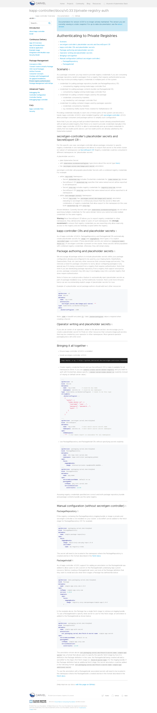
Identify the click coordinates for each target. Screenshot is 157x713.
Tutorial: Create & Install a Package (41, 66)
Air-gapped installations (37, 78)
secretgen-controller (112, 115)
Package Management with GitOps (41, 83)
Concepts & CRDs (35, 64)
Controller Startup (35, 97)
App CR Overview (35, 43)
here (117, 163)
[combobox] (40, 23)
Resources (97, 4)
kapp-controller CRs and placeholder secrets (77, 47)
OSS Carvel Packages (36, 69)
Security (32, 111)
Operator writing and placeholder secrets (76, 53)
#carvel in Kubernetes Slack (115, 4)
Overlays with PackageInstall (39, 76)
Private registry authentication (39, 81)
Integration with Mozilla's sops (39, 52)
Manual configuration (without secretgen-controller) (80, 58)
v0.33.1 (31, 18)
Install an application (36, 48)
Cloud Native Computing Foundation (65, 700)
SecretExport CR (87, 150)
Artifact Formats (35, 71)
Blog (88, 4)
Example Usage (34, 50)
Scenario (63, 42)
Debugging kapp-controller (38, 99)
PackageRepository (70, 61)
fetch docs (96, 555)
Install (31, 34)
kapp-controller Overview (45, 16)
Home (62, 4)
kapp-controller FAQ (36, 109)
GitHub (76, 16)
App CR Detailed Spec (37, 45)
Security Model (34, 55)
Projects (70, 4)
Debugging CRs (34, 92)
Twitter (105, 694)
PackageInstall (68, 64)
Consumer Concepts (36, 74)
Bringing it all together (68, 56)
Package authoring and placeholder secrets (77, 50)
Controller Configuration (37, 95)
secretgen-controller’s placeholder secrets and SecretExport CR (85, 44)
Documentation (63, 16)
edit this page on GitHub (85, 683)
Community (80, 4)
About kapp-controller (37, 31)
